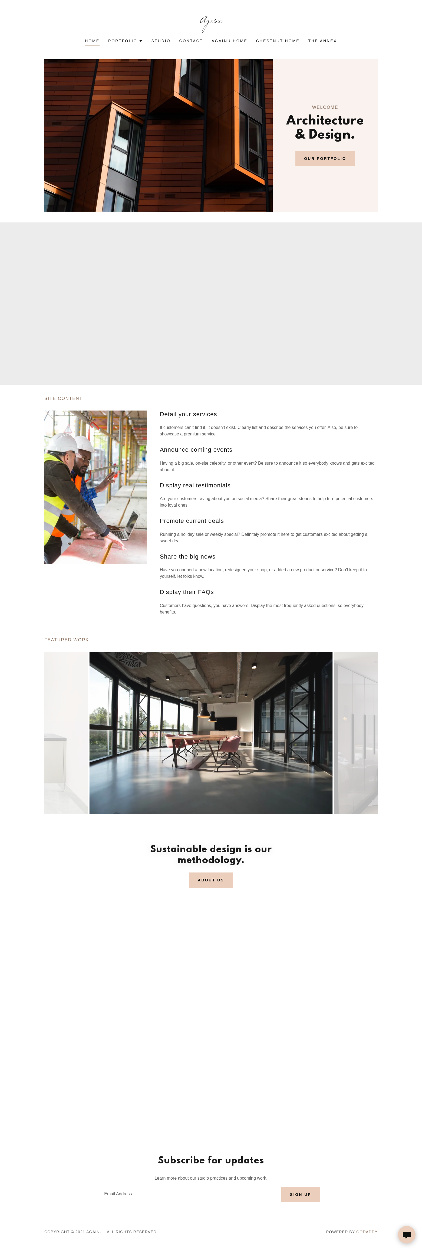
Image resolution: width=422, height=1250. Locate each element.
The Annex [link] (322, 41)
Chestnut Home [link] (278, 41)
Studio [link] (161, 41)
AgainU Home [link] (230, 41)
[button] (125, 41)
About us (211, 880)
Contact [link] (191, 41)
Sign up (300, 1194)
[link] (211, 21)
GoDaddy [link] (367, 1232)
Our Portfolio (325, 158)
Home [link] (92, 41)
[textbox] (188, 1194)
